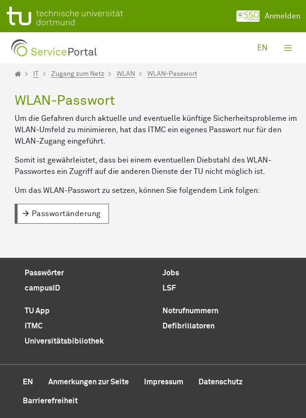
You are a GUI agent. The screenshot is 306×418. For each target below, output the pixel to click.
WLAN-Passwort (172, 74)
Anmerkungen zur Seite (88, 382)
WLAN (126, 74)
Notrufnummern (190, 311)
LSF (169, 288)
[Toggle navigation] (288, 48)
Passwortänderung (66, 214)
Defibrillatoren (188, 326)
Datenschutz (220, 382)
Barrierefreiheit (50, 401)
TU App (37, 311)
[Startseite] (18, 74)
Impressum (163, 382)
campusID (42, 288)
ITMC (34, 326)
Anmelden (268, 16)
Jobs (170, 273)
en (262, 48)
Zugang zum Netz (77, 74)
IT (36, 74)
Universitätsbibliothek (64, 341)
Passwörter (44, 273)
